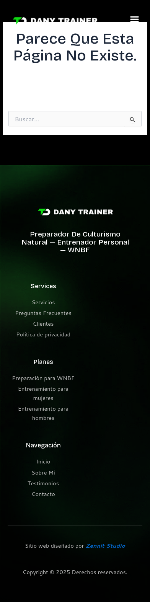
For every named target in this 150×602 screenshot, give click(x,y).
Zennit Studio (105, 546)
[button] (134, 21)
